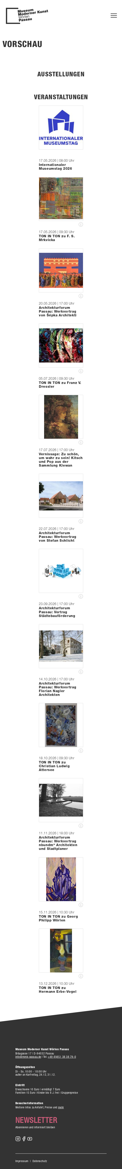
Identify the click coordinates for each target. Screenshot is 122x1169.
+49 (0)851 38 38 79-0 (62, 1056)
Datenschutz (40, 1161)
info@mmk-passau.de (28, 1056)
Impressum (21, 1161)
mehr (61, 1107)
